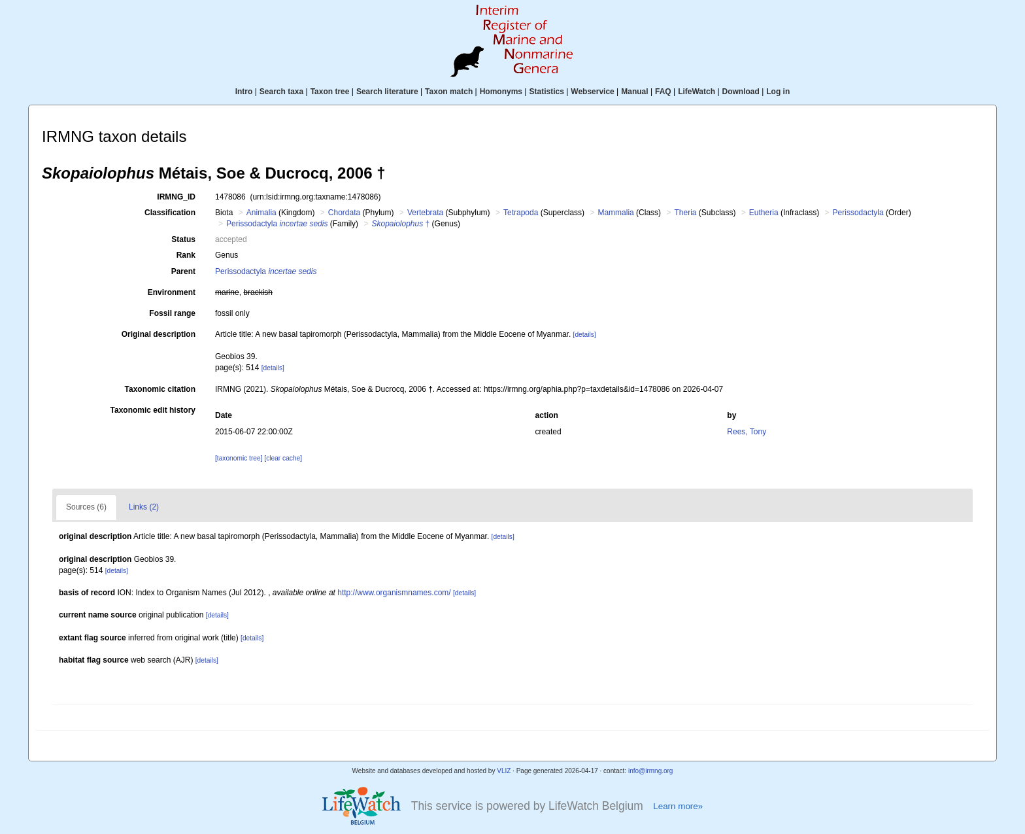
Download (741, 91)
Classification (169, 212)
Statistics (546, 91)
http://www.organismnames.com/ (393, 592)
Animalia (261, 212)
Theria (685, 212)
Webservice (592, 91)
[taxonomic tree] (238, 458)
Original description (158, 334)
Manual (634, 91)
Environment (171, 292)
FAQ (663, 91)
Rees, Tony (746, 431)
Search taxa (281, 91)
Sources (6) (86, 507)
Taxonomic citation (160, 389)
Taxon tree (330, 91)
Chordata (344, 212)
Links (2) (144, 507)
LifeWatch (696, 91)
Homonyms (501, 91)
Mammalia (615, 212)
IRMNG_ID (176, 196)
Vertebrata (425, 212)
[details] (584, 334)
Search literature (387, 91)
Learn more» (678, 806)
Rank (185, 255)
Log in (778, 91)
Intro (244, 91)
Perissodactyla (858, 212)
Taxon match (449, 91)
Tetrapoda (520, 212)
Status (183, 239)
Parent (183, 271)
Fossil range (172, 313)
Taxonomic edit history (152, 410)
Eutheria (764, 212)
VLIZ (504, 770)
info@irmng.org (650, 770)
